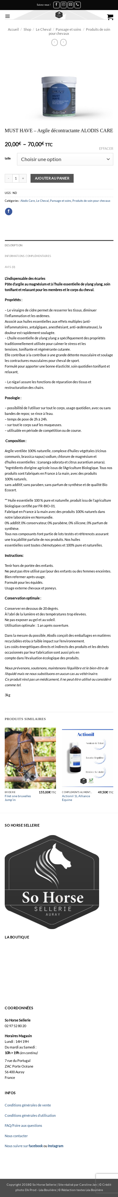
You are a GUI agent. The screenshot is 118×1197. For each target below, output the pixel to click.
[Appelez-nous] (77, 5)
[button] (7, 16)
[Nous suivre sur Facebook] (56, 5)
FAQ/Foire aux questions (23, 1125)
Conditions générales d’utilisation (30, 1115)
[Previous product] (63, 42)
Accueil (13, 29)
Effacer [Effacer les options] (106, 148)
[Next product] (54, 42)
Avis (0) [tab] (10, 267)
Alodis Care (27, 200)
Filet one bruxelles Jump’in (18, 798)
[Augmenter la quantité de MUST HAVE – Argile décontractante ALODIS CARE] (23, 178)
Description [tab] (13, 245)
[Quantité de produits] (15, 178)
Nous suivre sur (24, 1146)
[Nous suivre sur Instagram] (63, 5)
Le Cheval (43, 29)
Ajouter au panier (52, 178)
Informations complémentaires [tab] (28, 256)
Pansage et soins (68, 29)
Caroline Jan (88, 1184)
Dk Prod (31, 1190)
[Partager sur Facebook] (8, 211)
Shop (27, 29)
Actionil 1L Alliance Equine (76, 798)
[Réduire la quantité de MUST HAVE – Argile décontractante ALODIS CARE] (8, 178)
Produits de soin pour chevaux (91, 200)
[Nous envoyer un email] (70, 5)
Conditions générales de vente (28, 1105)
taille (8, 158)
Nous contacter (16, 1136)
